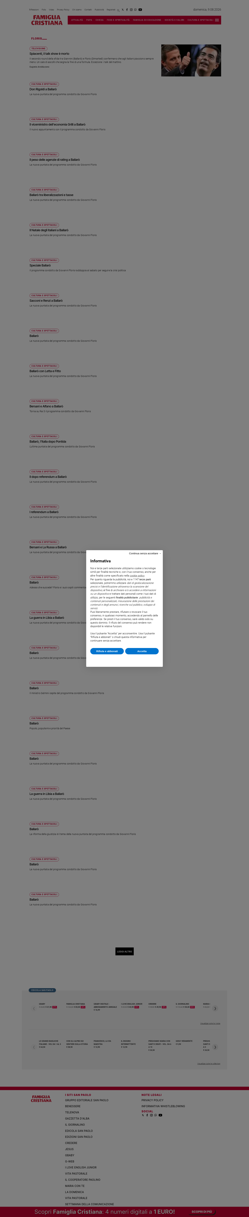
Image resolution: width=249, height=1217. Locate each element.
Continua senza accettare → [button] (145, 553)
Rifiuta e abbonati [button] (107, 651)
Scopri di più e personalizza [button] (124, 658)
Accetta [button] (142, 651)
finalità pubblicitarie (127, 597)
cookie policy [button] (137, 575)
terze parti (145, 579)
